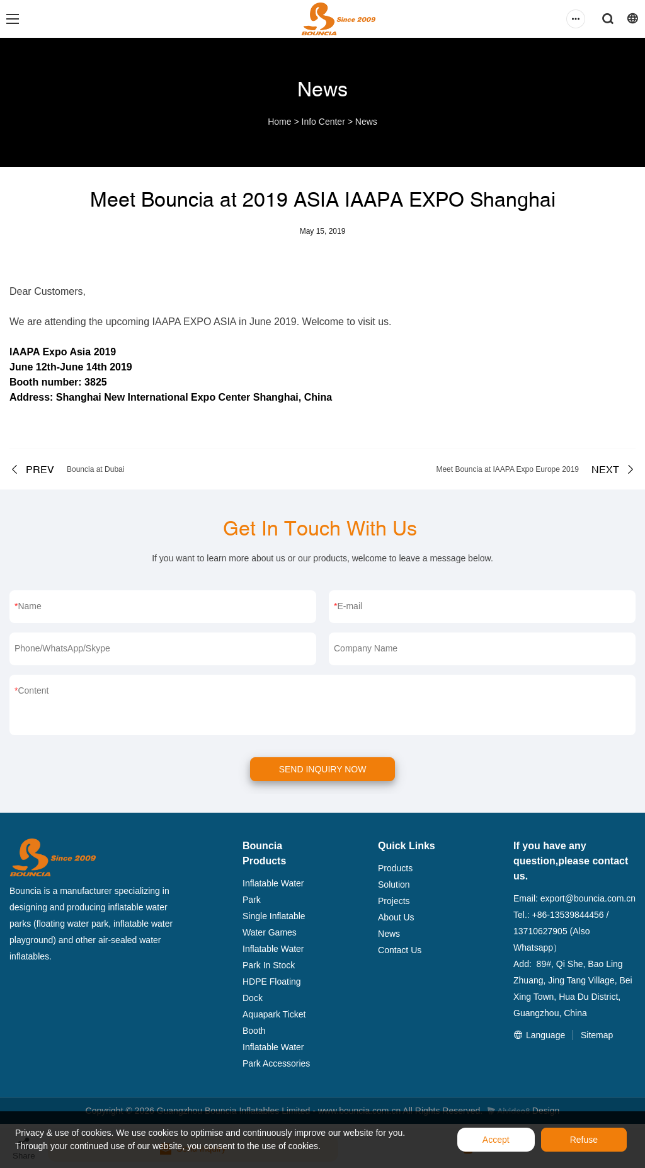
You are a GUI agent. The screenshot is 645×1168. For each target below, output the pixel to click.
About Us (396, 917)
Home (279, 122)
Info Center (323, 122)
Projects (394, 901)
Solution (394, 884)
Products (395, 868)
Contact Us (399, 950)
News (366, 122)
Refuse (584, 1140)
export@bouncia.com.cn (588, 898)
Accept (496, 1140)
